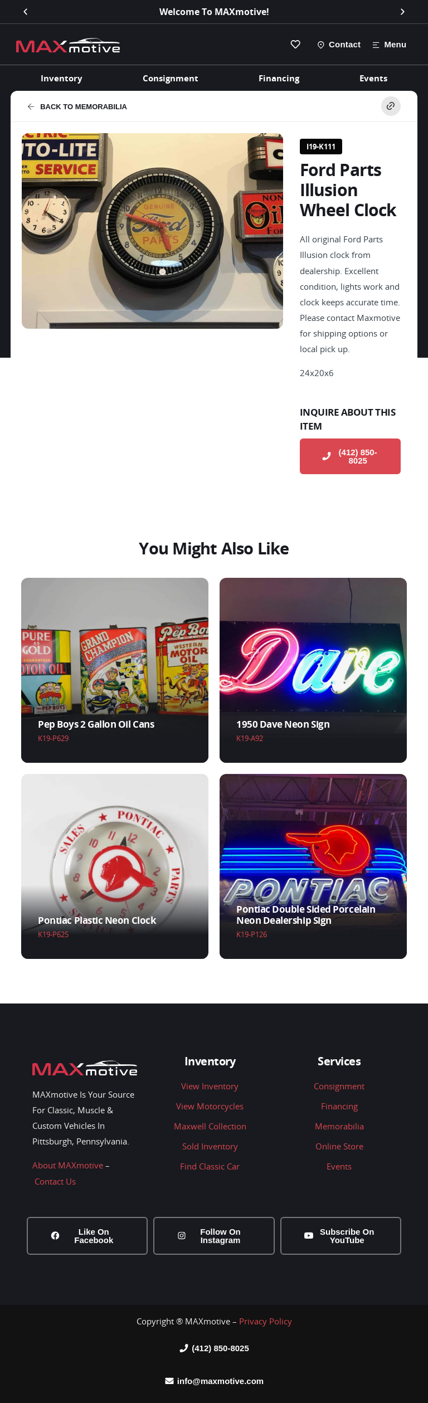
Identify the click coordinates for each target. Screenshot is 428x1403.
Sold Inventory (210, 1146)
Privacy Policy (265, 1321)
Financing (279, 78)
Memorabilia (339, 1126)
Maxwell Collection (210, 1126)
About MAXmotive (67, 1165)
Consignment (170, 78)
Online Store (339, 1146)
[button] (25, 12)
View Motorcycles (210, 1106)
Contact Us (55, 1181)
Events (373, 78)
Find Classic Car (210, 1166)
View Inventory (210, 1086)
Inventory (61, 78)
